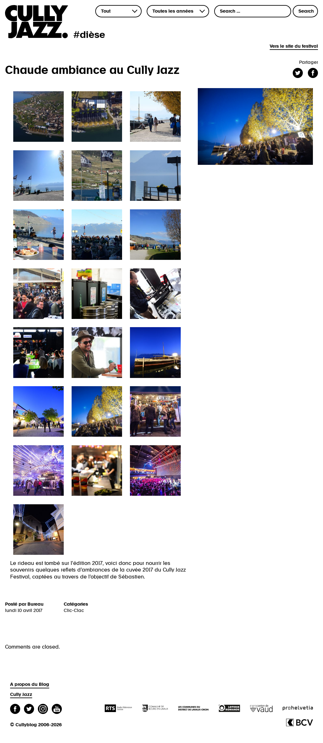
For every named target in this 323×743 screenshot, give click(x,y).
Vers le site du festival (294, 46)
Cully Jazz (21, 694)
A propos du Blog (29, 684)
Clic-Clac (74, 610)
